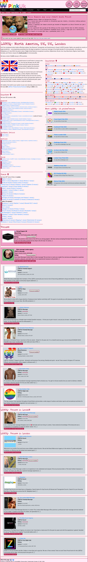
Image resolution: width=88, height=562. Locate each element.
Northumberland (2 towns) (19, 120)
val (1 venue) (5, 207)
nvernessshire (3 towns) (6, 149)
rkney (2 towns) (5, 151)
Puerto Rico (70, 104)
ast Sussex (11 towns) (6, 108)
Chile (63, 102)
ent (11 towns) (4, 114)
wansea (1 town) (5, 168)
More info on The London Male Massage (14, 513)
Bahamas (49, 96)
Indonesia (72, 69)
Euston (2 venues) (16, 188)
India (65, 69)
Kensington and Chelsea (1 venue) (23, 197)
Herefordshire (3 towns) (16, 111)
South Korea (49, 73)
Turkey (81, 73)
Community (30, 10)
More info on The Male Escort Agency (13, 534)
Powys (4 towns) (16, 166)
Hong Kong (57, 69)
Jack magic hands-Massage (27, 413)
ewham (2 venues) (6, 205)
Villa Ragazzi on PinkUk (9, 34)
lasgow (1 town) (5, 146)
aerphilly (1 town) (5, 159)
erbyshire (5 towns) (5, 107)
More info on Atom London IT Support (13, 364)
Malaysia (56, 71)
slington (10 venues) (7, 196)
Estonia (68, 84)
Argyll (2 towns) (24, 140)
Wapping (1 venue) (21, 220)
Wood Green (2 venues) (19, 222)
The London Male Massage (27, 497)
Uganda (76, 65)
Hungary (72, 86)
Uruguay (79, 104)
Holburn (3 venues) (19, 194)
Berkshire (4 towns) (16, 102)
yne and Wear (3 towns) (6, 126)
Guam (56, 78)
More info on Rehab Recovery (11, 282)
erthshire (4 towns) (5, 152)
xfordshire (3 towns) (6, 122)
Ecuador (48, 104)
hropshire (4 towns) (5, 123)
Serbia (63, 91)
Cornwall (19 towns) (5, 105)
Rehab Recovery (24, 266)
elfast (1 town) (4, 136)
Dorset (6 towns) (23, 107)
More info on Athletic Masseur (12, 323)
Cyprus (78, 82)
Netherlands (56, 89)
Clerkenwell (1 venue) (7, 186)
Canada (64, 96)
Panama (56, 104)
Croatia (71, 82)
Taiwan (65, 73)
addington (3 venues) (7, 209)
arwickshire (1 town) (6, 128)
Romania (48, 91)
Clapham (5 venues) (32, 184)
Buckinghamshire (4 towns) (27, 102)
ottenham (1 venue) (7, 214)
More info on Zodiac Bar (10, 554)
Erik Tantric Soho (24, 368)
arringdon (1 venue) (7, 190)
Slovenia (78, 91)
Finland (75, 84)
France (82, 84)
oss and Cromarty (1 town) (7, 154)
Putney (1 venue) (19, 209)
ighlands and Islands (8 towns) (8, 148)
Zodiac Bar (23, 538)
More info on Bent (9, 303)
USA (77, 98)
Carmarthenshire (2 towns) (24, 159)
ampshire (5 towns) (5, 111)
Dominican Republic (51, 98)
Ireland (48, 87)
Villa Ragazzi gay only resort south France (30, 34)
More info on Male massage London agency (25, 261)
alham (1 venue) (6, 181)
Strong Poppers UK (21, 231)
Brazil (56, 102)
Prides (20, 10)
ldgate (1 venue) (6, 179)
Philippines (71, 71)
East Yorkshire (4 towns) (17, 108)
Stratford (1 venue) (22, 212)
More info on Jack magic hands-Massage (14, 428)
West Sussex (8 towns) (29, 128)
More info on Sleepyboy (10, 493)
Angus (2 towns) (16, 140)
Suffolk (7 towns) (15, 125)
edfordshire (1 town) (6, 102)
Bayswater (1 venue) (17, 181)
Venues (4, 10)
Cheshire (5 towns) (30, 104)
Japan (48, 71)
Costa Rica (73, 96)
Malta (48, 89)
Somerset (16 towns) (16, 123)
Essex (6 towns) (27, 108)
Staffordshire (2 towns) (6, 125)
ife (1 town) (4, 145)
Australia (48, 78)
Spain (48, 92)
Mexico (69, 98)
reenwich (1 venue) (7, 192)
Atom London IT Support (26, 348)
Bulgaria (64, 82)
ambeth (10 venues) (7, 199)
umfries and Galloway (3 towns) (8, 142)
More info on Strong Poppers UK (22, 242)
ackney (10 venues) (7, 194)
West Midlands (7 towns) (17, 128)
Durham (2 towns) (32, 107)
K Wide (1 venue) (6, 216)
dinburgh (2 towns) (5, 143)
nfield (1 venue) (5, 188)
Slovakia (70, 91)
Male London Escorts (25, 436)
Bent (21, 287)
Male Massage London (26, 457)
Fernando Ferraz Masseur (27, 328)
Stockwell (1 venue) (30, 210)
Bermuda (57, 96)
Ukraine (80, 92)
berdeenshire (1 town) (6, 140)
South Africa (67, 65)
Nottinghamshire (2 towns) (32, 120)
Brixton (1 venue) (29, 181)
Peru (63, 104)
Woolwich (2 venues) (33, 222)
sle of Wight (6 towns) (6, 113)
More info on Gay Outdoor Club (12, 405)
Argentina (49, 102)
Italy (55, 87)
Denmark (60, 84)
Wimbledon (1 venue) (6, 222)
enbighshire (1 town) (6, 162)
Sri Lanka (58, 73)
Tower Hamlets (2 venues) (21, 214)
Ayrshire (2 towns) (33, 140)
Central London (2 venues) (20, 182)
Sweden (55, 92)
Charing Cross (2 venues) (8, 184)
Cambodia (49, 69)
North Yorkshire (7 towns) (25, 119)
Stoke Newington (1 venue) (8, 212)
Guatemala (61, 98)
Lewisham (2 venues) (20, 199)
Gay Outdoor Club (24, 389)
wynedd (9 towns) (5, 163)
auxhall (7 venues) (6, 218)
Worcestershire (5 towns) (27, 129)
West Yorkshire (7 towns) (6, 129)
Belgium (56, 82)
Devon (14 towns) (15, 107)
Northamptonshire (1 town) (7, 120)
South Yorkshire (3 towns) (27, 123)
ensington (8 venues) (7, 198)
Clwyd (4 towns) (4, 160)
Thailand (73, 73)
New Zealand (64, 78)
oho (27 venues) (6, 211)
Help (44, 10)
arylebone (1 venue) (7, 203)
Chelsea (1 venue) (21, 184)
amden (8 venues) (6, 183)
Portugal (80, 89)
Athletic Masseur (24, 307)
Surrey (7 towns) (24, 125)
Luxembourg (78, 87)
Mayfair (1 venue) (19, 203)
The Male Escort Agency (26, 518)
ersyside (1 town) (5, 117)
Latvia (62, 87)
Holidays (12, 10)
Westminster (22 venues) (34, 220)
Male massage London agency (24, 249)
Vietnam (48, 74)
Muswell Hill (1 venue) (31, 203)
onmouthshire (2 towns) (7, 165)
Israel (80, 69)
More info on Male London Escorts (13, 452)
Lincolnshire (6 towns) (27, 116)
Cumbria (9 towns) (15, 105)
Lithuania (69, 87)
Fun (38, 10)
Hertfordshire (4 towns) (28, 111)
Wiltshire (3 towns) (17, 129)
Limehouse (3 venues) (33, 199)
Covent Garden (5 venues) (20, 186)
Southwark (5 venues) (18, 210)
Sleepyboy (22, 477)
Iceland (79, 86)
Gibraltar (57, 86)
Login (51, 10)
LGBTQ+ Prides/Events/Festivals (17, 87)
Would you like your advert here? (42, 38)
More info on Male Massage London (13, 472)
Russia (56, 91)
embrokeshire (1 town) (6, 166)
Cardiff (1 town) (13, 159)
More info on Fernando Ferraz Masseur (13, 343)
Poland (72, 89)
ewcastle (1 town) (5, 119)
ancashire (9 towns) (5, 116)
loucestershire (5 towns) (6, 110)
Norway (65, 89)
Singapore (79, 71)
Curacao (82, 96)
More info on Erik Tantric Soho (12, 384)
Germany (48, 86)
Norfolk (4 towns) (14, 119)
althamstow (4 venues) (8, 220)
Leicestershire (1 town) (16, 116)
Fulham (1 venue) (18, 190)
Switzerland (64, 92)
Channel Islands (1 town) (19, 104)
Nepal (63, 71)
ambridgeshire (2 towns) (7, 104)
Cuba (78, 102)
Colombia (71, 102)
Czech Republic (50, 84)
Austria (48, 82)
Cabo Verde (49, 65)
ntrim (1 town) (4, 134)
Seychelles (58, 65)
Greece (64, 86)
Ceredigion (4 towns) (35, 159)
